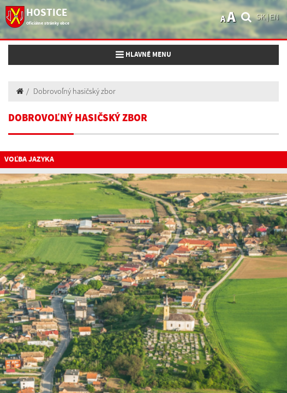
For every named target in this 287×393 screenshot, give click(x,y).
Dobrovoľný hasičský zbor (74, 91)
